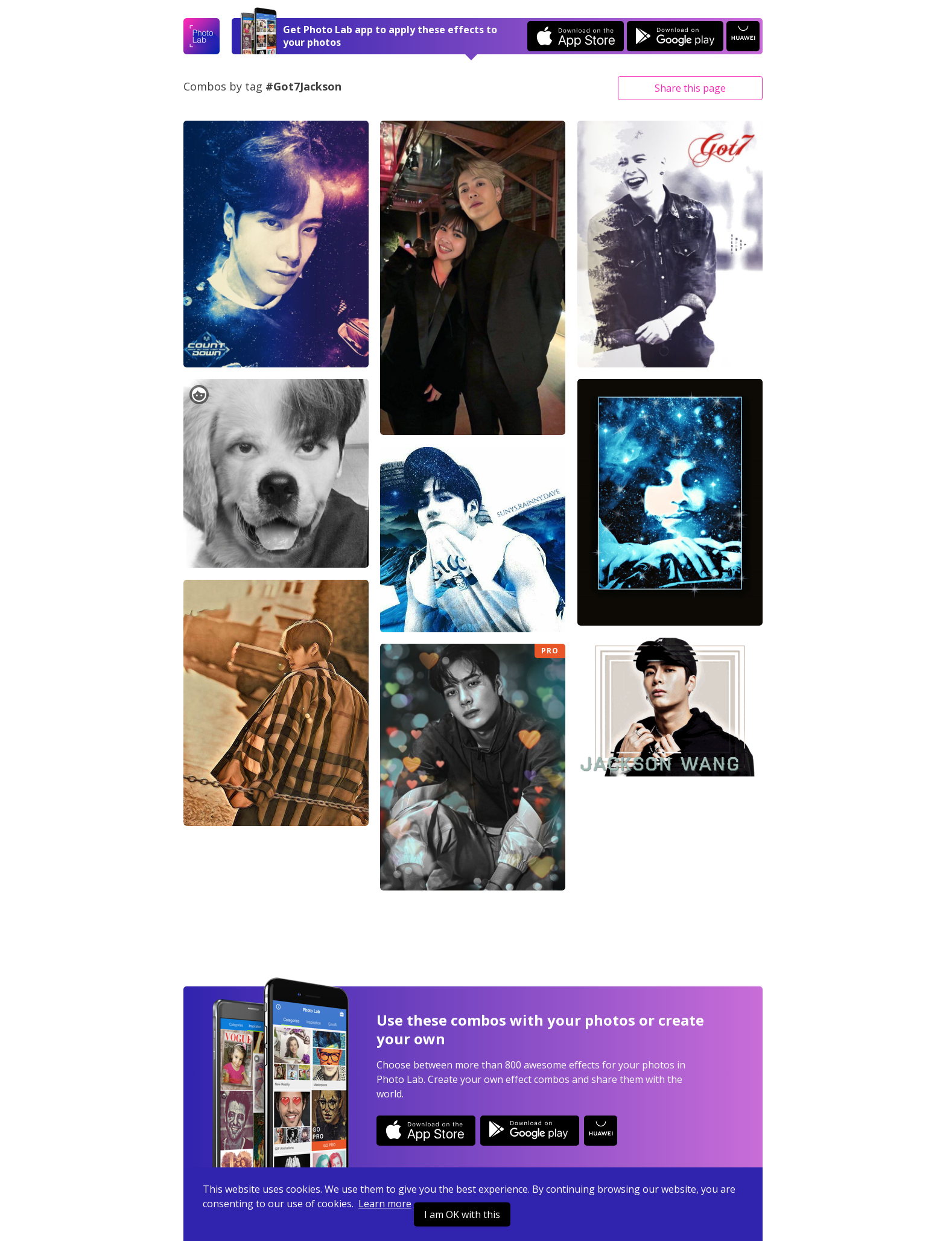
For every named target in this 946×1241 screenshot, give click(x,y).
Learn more (384, 1203)
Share (690, 88)
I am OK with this (462, 1214)
